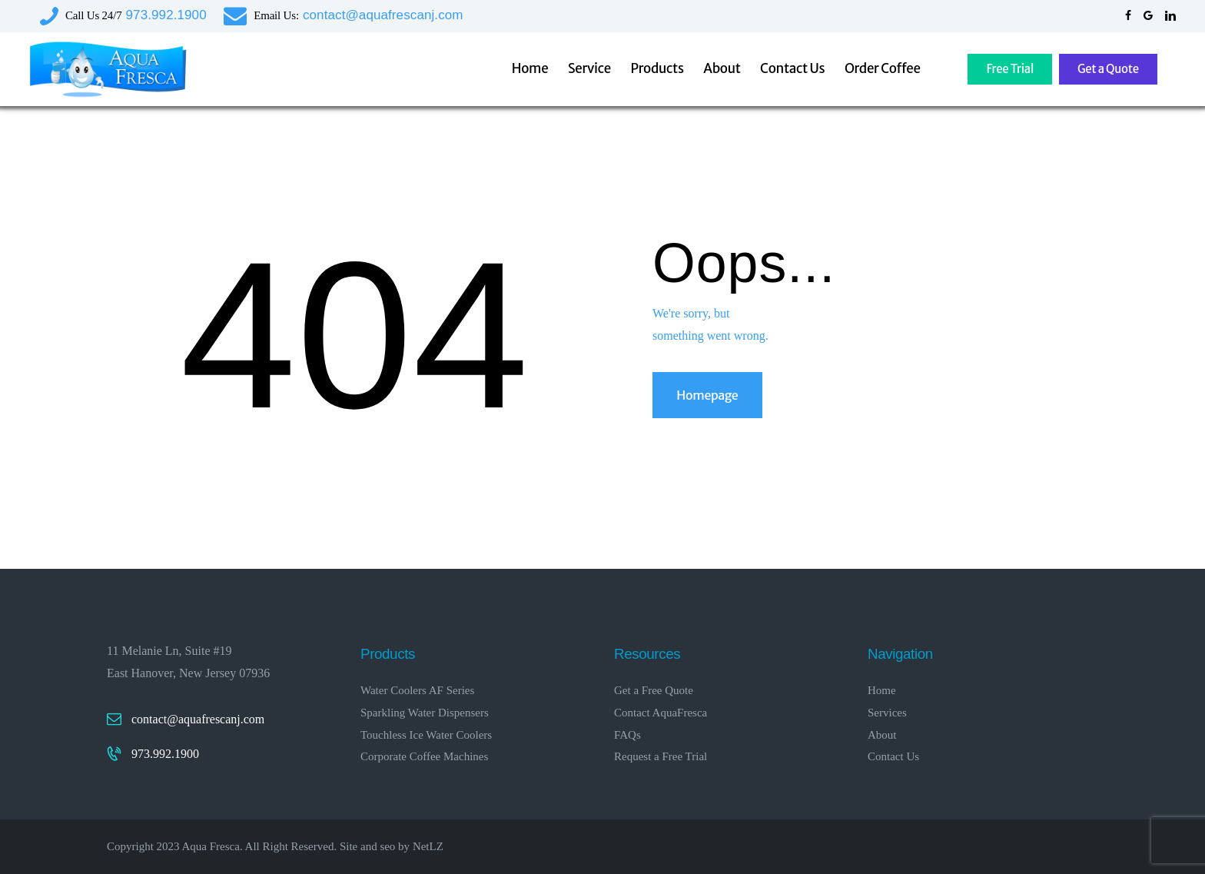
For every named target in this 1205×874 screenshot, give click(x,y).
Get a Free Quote (653, 690)
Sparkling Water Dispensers (424, 712)
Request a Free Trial (660, 756)
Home (882, 690)
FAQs (627, 735)
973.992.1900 (165, 753)
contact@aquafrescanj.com (197, 719)
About (882, 735)
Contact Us (893, 756)
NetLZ (428, 846)
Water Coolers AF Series (417, 690)
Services (887, 712)
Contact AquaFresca (660, 712)
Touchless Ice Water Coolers (426, 735)
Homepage (707, 395)
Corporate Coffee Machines (424, 756)
